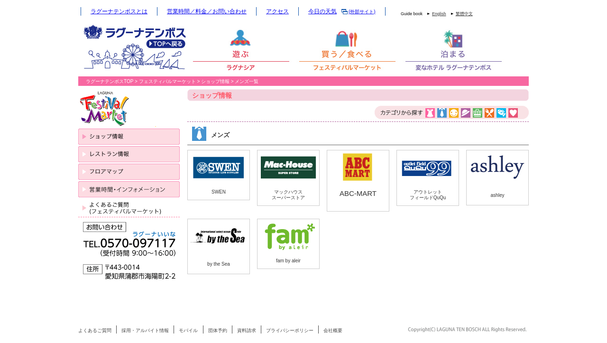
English (439, 13)
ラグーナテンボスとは (119, 11)
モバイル (188, 330)
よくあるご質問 (94, 330)
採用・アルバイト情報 (145, 330)
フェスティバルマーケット (167, 81)
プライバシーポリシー (289, 330)
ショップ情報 (215, 81)
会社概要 (332, 330)
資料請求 (246, 330)
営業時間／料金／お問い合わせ (207, 11)
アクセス (277, 11)
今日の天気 (342, 11)
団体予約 (217, 330)
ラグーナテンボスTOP (109, 81)
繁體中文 (464, 13)
